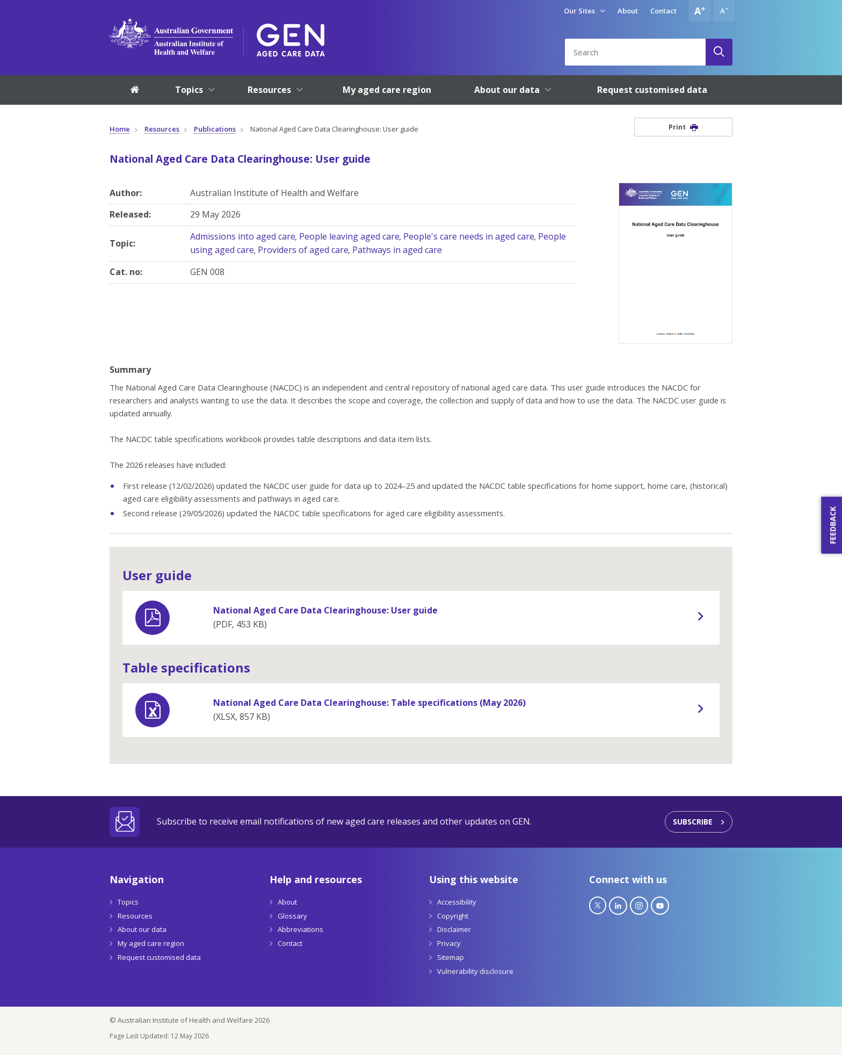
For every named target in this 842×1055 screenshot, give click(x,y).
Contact (663, 11)
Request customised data (159, 957)
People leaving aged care (349, 236)
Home (120, 129)
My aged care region (151, 943)
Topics (128, 902)
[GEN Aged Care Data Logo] (291, 36)
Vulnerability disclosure (475, 971)
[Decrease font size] (724, 10)
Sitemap (450, 957)
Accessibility (456, 902)
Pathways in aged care (397, 250)
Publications (215, 129)
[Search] (719, 52)
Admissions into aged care (242, 236)
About (628, 11)
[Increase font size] (699, 10)
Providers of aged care (303, 250)
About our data (142, 929)
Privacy (449, 943)
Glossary (292, 916)
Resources (161, 129)
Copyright (452, 916)
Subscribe (693, 821)
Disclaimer (454, 929)
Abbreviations (300, 929)
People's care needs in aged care (468, 236)
